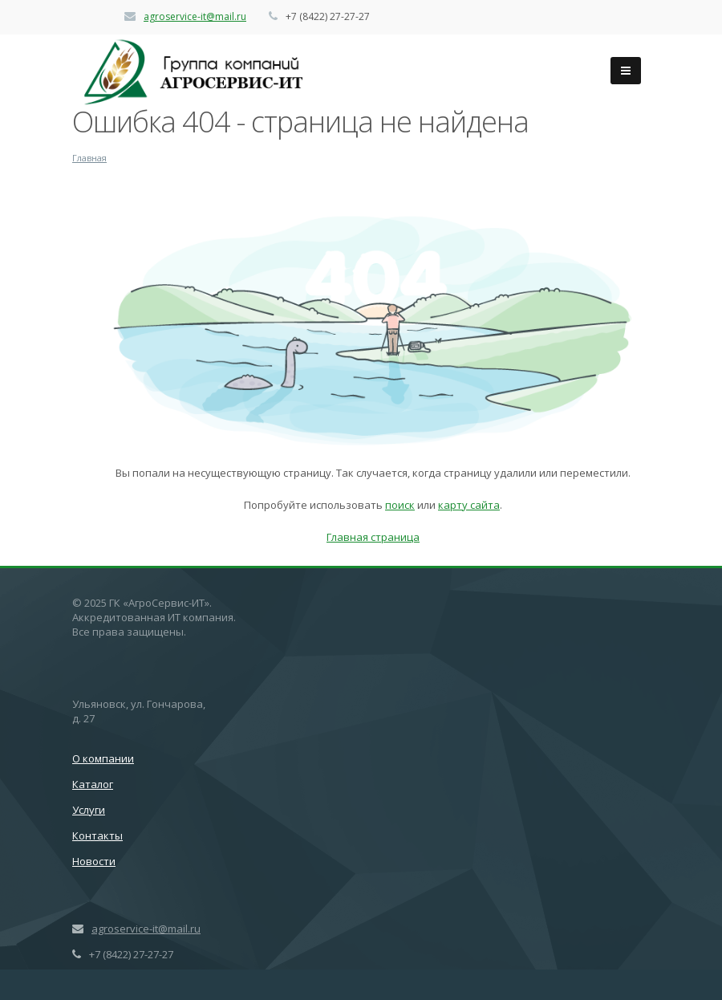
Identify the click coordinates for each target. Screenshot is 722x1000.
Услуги (88, 810)
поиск (400, 505)
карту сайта (469, 505)
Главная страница (373, 537)
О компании (103, 758)
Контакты (97, 835)
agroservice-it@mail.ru (195, 16)
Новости (94, 861)
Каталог (92, 784)
